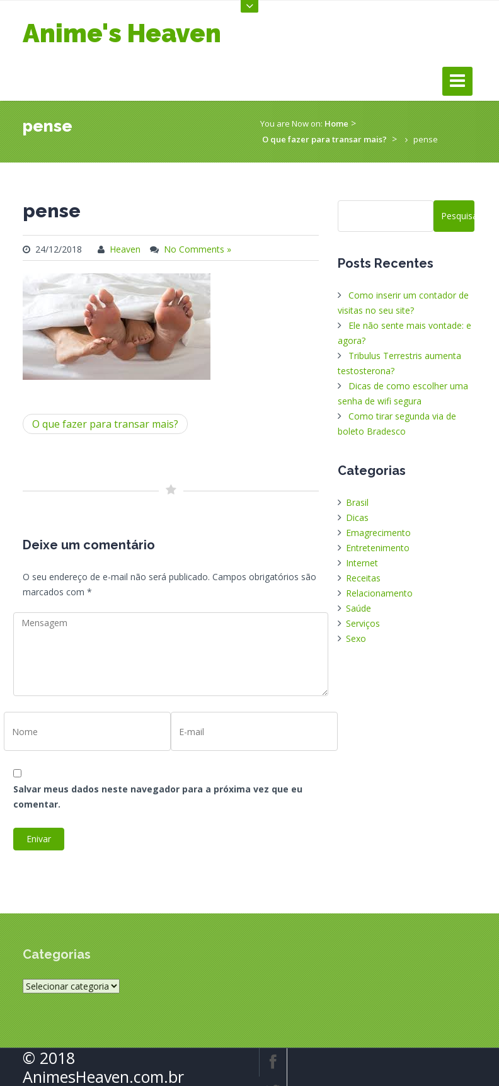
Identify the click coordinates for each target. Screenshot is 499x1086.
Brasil (357, 502)
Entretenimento (378, 548)
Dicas (357, 517)
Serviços (363, 623)
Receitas (363, 578)
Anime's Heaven (122, 33)
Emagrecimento (378, 533)
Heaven (125, 249)
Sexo (356, 638)
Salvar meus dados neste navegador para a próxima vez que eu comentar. (157, 796)
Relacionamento (379, 593)
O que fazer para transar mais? (324, 139)
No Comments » (197, 249)
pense (52, 211)
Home (336, 123)
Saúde (358, 608)
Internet (362, 563)
